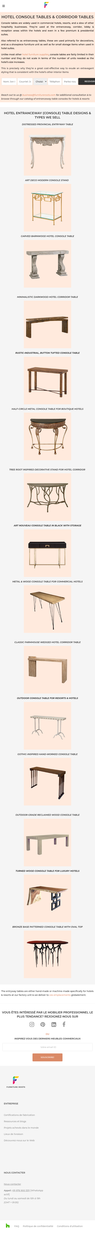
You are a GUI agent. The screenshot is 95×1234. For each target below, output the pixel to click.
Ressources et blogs (15, 1121)
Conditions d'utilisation (70, 1226)
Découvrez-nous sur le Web (19, 1140)
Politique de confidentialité (38, 1226)
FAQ (16, 1226)
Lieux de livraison (13, 1134)
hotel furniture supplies (35, 54)
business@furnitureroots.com (39, 95)
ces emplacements (60, 995)
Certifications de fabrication (19, 1115)
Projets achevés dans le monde (21, 1127)
